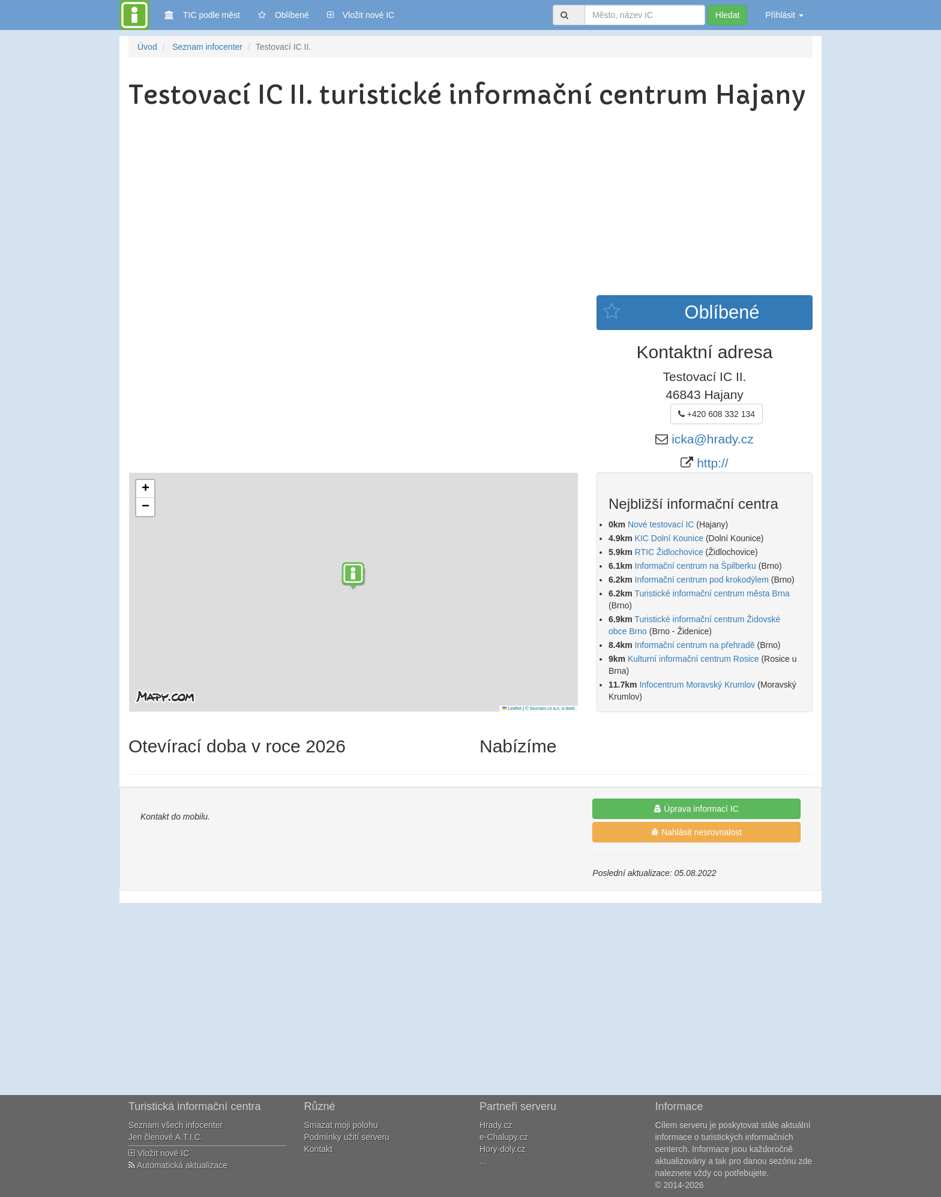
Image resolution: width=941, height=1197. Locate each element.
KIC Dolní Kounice (669, 538)
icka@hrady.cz (712, 439)
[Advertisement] (470, 205)
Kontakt (318, 1149)
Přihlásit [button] (784, 15)
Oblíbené (283, 15)
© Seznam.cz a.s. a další (550, 708)
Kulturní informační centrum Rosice (695, 659)
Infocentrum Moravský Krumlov (697, 684)
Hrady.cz (496, 1125)
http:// (713, 463)
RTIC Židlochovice (669, 552)
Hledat (727, 15)
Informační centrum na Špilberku (695, 566)
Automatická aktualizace (177, 1165)
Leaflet (512, 708)
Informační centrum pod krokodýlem (702, 579)
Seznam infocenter (207, 47)
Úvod (147, 47)
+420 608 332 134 (716, 414)
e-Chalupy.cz (504, 1137)
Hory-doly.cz (503, 1149)
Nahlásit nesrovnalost (696, 832)
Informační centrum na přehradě (695, 645)
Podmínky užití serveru (346, 1137)
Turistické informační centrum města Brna (712, 593)
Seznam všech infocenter (175, 1125)
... (483, 1161)
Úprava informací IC (696, 809)
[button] (353, 577)
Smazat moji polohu (341, 1125)
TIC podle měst (202, 14)
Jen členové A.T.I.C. (165, 1137)
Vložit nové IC (360, 14)
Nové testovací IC (661, 524)
